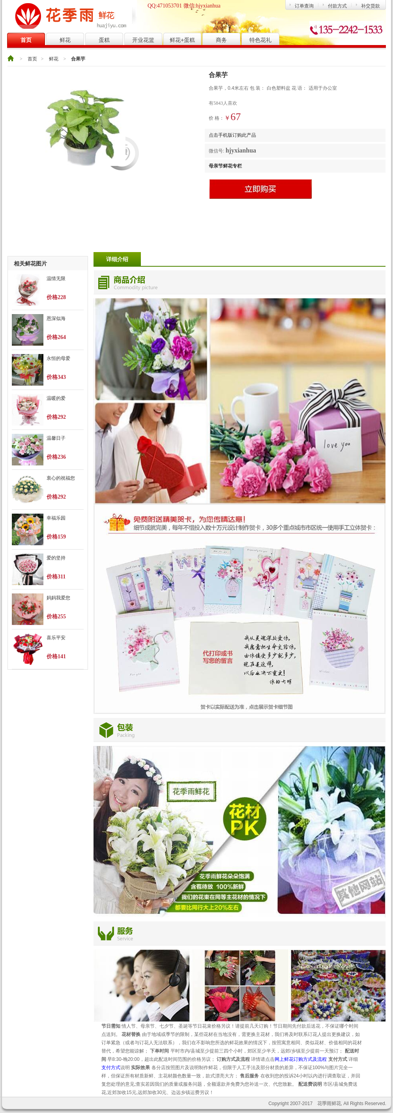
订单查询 (304, 6)
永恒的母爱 (58, 358)
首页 (26, 40)
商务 (221, 40)
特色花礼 (260, 40)
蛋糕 (104, 40)
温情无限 (56, 278)
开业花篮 (143, 40)
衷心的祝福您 (61, 478)
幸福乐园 (56, 518)
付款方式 (337, 6)
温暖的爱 (56, 398)
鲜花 (65, 40)
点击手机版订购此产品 (232, 135)
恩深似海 (56, 318)
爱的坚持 (56, 558)
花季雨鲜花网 (74, 16)
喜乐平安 (56, 637)
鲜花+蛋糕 (182, 40)
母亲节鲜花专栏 (225, 166)
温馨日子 (56, 438)
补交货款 (370, 6)
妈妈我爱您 (58, 598)
